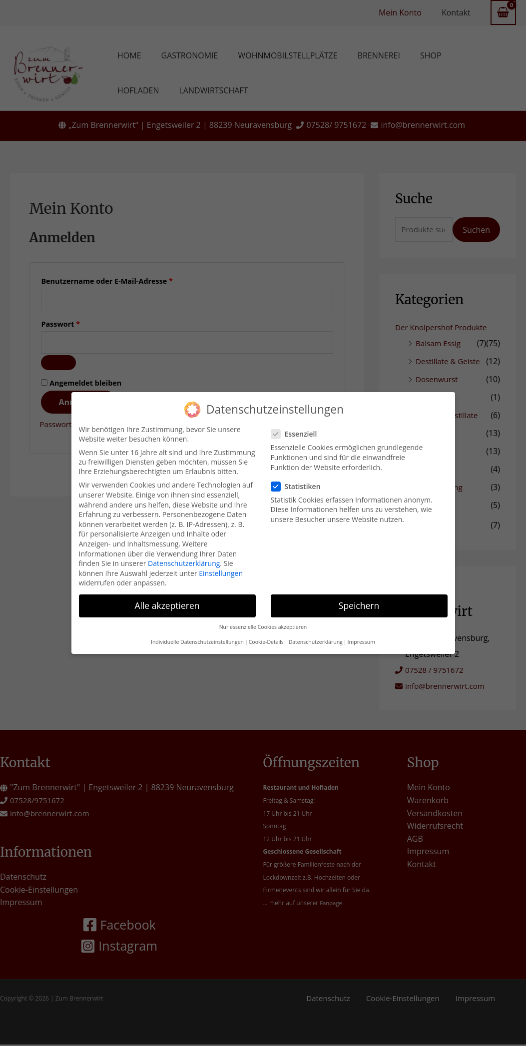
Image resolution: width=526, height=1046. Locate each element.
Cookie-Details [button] (266, 637)
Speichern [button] (359, 601)
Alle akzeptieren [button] (166, 601)
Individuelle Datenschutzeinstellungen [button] (197, 637)
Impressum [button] (361, 637)
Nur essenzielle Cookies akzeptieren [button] (263, 622)
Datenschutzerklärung (184, 558)
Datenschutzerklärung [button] (316, 637)
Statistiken (299, 482)
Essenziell (297, 430)
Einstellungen (221, 568)
